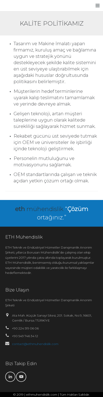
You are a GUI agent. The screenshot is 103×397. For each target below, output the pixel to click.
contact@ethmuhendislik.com (35, 344)
